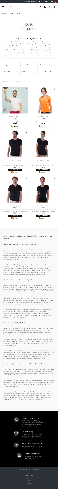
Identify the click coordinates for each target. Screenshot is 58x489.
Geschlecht (25, 65)
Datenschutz (29, 475)
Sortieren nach (7, 81)
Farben (42, 65)
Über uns (29, 478)
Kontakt (29, 480)
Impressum (29, 473)
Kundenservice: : (36, 1)
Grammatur (6, 71)
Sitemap (29, 483)
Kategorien (7, 65)
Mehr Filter (47, 71)
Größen (24, 71)
